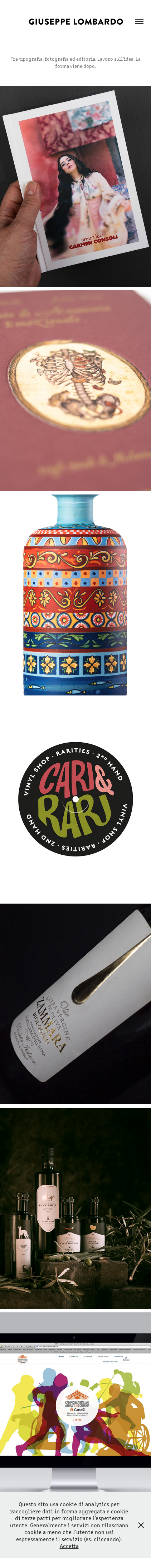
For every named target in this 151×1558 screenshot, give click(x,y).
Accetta (69, 1545)
